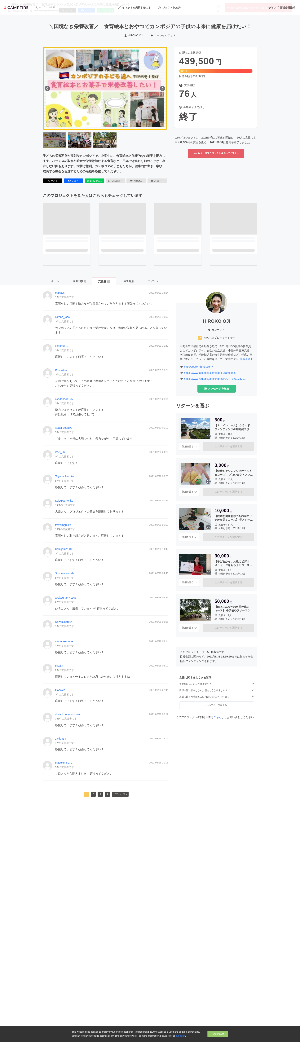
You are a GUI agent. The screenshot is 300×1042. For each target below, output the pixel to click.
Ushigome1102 (64, 549)
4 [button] (107, 794)
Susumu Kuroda (64, 573)
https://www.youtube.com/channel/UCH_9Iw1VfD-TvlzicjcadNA (213, 379)
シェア (73, 180)
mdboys (59, 292)
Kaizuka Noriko (64, 500)
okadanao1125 (64, 399)
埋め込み (136, 181)
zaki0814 (60, 738)
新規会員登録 (287, 7)
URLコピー (115, 181)
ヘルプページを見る (216, 705)
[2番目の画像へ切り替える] (79, 140)
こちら (218, 717)
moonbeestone (64, 641)
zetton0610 (61, 345)
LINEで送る (94, 180)
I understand (217, 1034)
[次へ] (162, 88)
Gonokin (60, 690)
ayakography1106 (65, 597)
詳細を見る (189, 446)
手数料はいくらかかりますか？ (216, 684)
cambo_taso (62, 317)
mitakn (59, 665)
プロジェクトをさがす (169, 7)
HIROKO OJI (134, 35)
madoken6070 (63, 762)
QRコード (157, 181)
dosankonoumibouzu (67, 714)
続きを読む (246, 359)
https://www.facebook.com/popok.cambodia (210, 372)
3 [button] (100, 794)
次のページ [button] (120, 794)
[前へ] (47, 88)
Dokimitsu (61, 370)
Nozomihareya (63, 621)
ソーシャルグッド (163, 35)
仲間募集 (128, 281)
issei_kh (60, 452)
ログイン (271, 7)
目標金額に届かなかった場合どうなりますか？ (216, 690)
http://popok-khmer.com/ (198, 366)
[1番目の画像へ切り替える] (54, 140)
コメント (153, 281)
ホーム (55, 281)
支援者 (104, 281)
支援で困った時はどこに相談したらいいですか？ (216, 696)
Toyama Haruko (64, 476)
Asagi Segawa (63, 427)
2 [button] (93, 794)
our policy (180, 1036)
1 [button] (86, 794)
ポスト (52, 180)
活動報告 (79, 281)
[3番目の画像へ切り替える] (105, 140)
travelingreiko (63, 524)
